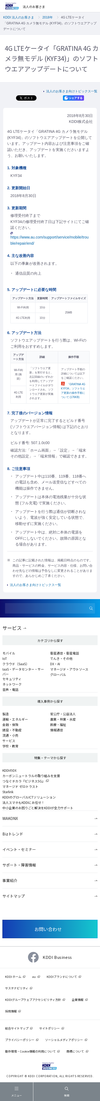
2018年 (47, 17)
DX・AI (55, 663)
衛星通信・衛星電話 (64, 653)
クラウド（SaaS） (15, 663)
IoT (4, 658)
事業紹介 (9, 880)
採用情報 (11, 1011)
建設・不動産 (12, 730)
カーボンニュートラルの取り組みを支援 (31, 775)
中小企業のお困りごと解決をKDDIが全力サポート (37, 807)
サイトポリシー (49, 1028)
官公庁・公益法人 (63, 714)
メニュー (16, 1092)
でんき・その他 (61, 658)
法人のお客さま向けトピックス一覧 (71, 91)
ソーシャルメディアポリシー (64, 1040)
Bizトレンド (12, 834)
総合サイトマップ (17, 1028)
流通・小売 (10, 735)
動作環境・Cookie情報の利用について (30, 1051)
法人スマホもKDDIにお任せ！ (23, 802)
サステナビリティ (16, 988)
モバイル (8, 653)
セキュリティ (11, 678)
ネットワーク (12, 684)
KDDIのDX (9, 770)
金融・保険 (10, 724)
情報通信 (56, 730)
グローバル (58, 674)
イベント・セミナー (19, 849)
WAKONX (10, 818)
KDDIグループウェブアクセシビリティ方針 (33, 999)
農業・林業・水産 (63, 719)
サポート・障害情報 (19, 865)
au (34, 976)
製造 (5, 714)
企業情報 (77, 999)
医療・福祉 (58, 724)
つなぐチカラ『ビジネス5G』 (23, 781)
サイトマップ (13, 896)
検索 (66, 1092)
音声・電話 (10, 689)
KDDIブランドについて (62, 976)
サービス (12, 627)
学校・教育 (10, 746)
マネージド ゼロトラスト (20, 786)
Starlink (7, 791)
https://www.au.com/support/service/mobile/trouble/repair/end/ (49, 238)
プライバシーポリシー (19, 1040)
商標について (75, 1051)
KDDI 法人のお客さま (18, 17)
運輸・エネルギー (15, 719)
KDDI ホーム (13, 976)
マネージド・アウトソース (69, 669)
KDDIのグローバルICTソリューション (29, 797)
